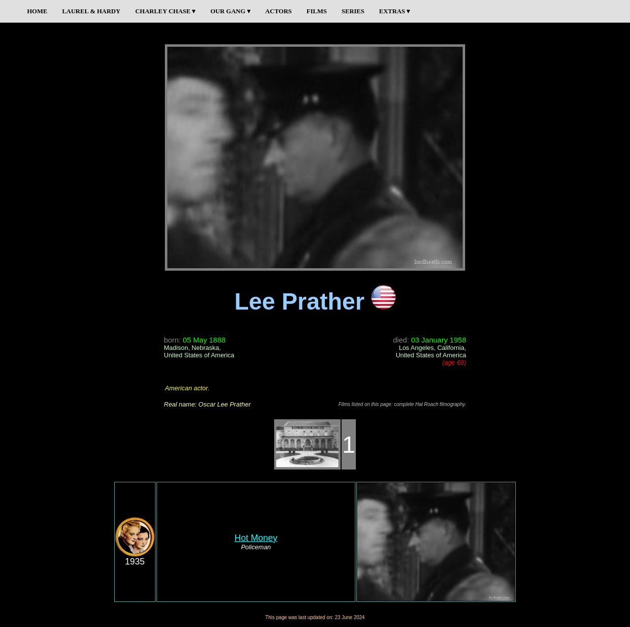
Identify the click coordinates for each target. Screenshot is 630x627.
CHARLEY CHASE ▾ (165, 11)
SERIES (353, 11)
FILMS (317, 11)
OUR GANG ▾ (230, 11)
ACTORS (278, 11)
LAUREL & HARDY (91, 11)
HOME (37, 11)
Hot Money (255, 538)
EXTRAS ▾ (394, 11)
